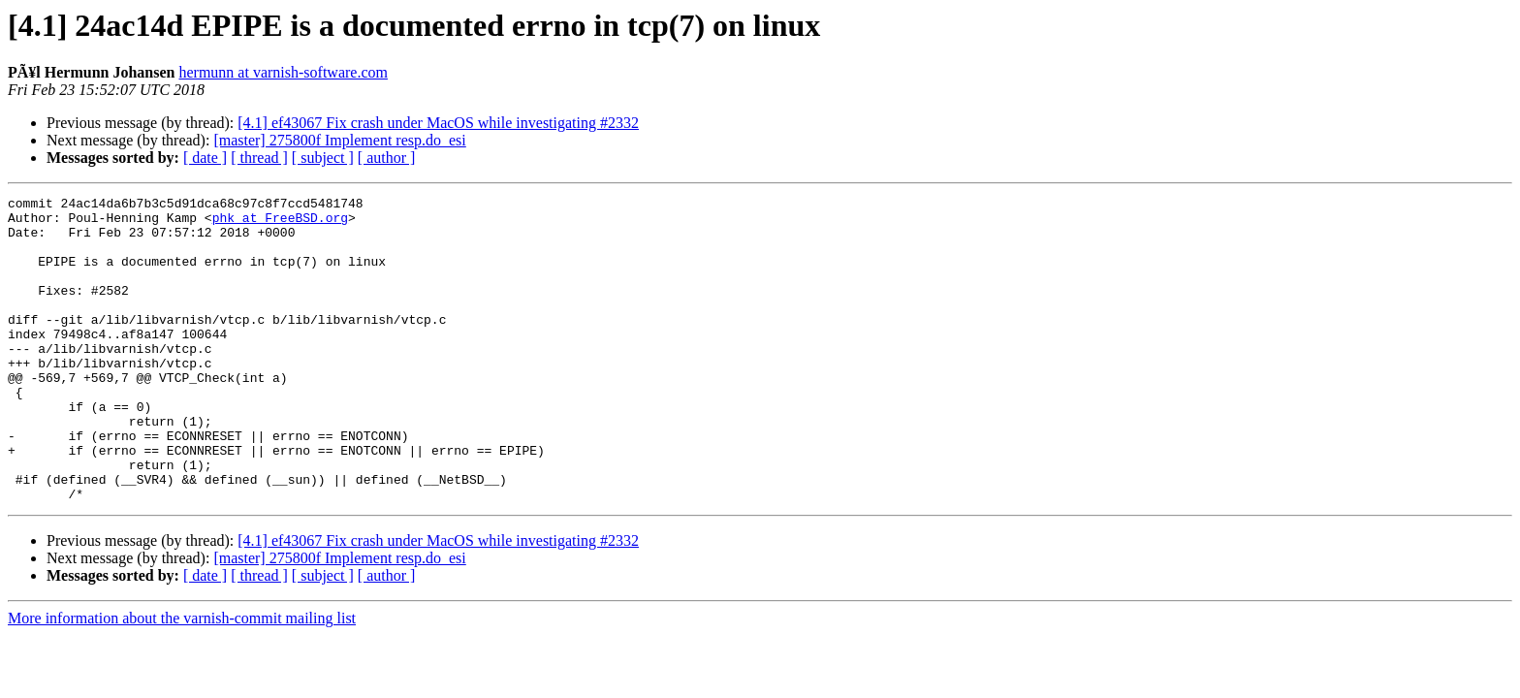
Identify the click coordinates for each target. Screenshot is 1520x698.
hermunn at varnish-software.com (282, 72)
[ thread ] (259, 157)
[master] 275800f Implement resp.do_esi (339, 140)
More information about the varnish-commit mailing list (182, 679)
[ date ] (205, 157)
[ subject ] (323, 157)
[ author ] (387, 157)
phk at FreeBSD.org (280, 223)
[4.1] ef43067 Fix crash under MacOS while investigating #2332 (438, 122)
